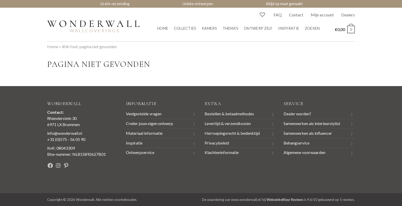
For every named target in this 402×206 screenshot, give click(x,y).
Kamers (209, 28)
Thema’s (230, 28)
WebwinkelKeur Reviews (285, 200)
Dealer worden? (297, 113)
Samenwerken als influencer (308, 133)
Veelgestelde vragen (144, 113)
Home (162, 28)
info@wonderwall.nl (64, 133)
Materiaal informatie (144, 133)
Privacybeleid (217, 142)
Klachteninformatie (222, 152)
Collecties (185, 28)
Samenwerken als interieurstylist (312, 123)
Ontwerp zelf (258, 28)
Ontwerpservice (140, 152)
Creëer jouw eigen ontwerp (149, 123)
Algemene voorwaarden (304, 152)
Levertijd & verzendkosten (228, 123)
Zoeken (312, 28)
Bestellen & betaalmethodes (229, 113)
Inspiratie (288, 28)
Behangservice (296, 142)
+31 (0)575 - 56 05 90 (66, 139)
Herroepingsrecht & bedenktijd (232, 133)
